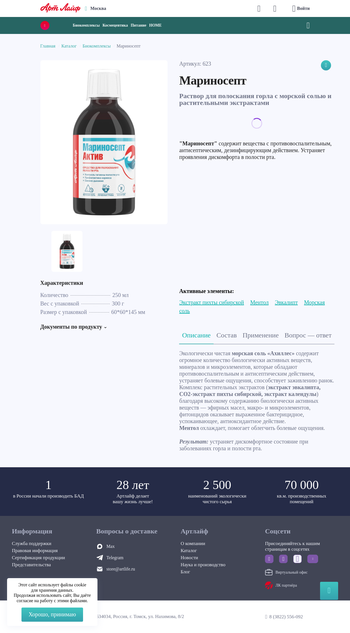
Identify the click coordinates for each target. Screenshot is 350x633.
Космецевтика (115, 25)
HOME (155, 25)
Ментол (259, 302)
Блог (185, 571)
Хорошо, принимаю (52, 614)
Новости (189, 557)
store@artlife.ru (120, 569)
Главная (48, 46)
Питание (138, 25)
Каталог (69, 46)
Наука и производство (203, 564)
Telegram (114, 557)
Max (110, 546)
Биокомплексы (86, 25)
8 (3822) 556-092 (286, 616)
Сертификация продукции (38, 557)
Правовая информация (35, 550)
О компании (193, 543)
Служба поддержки (31, 543)
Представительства (31, 564)
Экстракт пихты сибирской (211, 302)
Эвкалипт (286, 302)
